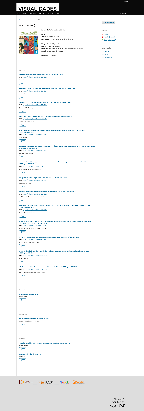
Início (18, 13)
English (106, 34)
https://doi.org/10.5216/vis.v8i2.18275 (35, 105)
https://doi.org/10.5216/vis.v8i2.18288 (35, 269)
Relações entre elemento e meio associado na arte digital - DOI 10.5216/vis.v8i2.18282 (47, 192)
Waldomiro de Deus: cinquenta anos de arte (33, 318)
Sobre (50, 13)
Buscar (123, 13)
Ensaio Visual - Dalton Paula (28, 294)
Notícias (41, 13)
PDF (23, 83)
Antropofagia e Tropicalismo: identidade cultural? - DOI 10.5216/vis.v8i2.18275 (45, 102)
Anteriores (33, 13)
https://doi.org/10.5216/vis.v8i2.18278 (35, 150)
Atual (24, 13)
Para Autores (105, 54)
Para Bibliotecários (107, 57)
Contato (58, 13)
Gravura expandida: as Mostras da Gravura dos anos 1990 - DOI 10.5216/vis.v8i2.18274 (47, 88)
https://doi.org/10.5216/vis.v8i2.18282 (35, 194)
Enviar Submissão (108, 22)
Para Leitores (105, 51)
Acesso (126, 1)
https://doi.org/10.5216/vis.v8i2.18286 (35, 255)
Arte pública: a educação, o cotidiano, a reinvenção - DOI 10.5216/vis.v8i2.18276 (45, 116)
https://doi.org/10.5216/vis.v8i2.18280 (35, 180)
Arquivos (27, 20)
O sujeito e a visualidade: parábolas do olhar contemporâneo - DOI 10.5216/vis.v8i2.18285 (49, 237)
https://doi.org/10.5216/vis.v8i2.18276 (35, 119)
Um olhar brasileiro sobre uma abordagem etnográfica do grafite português (44, 343)
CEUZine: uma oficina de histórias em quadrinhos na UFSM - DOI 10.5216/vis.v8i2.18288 (48, 267)
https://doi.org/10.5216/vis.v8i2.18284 (35, 226)
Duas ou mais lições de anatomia (30, 354)
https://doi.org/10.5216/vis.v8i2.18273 (35, 77)
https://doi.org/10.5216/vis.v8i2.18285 (35, 239)
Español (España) (109, 37)
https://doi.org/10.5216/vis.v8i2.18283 (35, 210)
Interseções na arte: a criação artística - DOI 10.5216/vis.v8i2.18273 (41, 75)
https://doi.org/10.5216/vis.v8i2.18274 (35, 91)
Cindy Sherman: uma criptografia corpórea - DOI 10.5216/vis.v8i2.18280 (43, 178)
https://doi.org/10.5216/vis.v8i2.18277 (35, 134)
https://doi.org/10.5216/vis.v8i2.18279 (35, 166)
